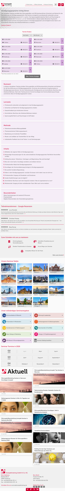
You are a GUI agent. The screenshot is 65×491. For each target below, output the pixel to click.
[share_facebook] (31, 489)
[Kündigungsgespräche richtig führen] (59, 4)
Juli (24, 357)
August (40, 357)
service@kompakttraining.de (19, 485)
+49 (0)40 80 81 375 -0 (9, 480)
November (40, 364)
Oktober (25, 364)
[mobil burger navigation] (55, 4)
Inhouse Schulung (48, 4)
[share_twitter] (34, 489)
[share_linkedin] (37, 489)
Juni (56, 351)
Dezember (55, 364)
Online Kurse (29, 4)
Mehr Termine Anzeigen (32, 76)
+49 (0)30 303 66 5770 (41, 480)
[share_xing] (27, 489)
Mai (40, 351)
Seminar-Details (6, 25)
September (56, 357)
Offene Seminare (38, 4)
